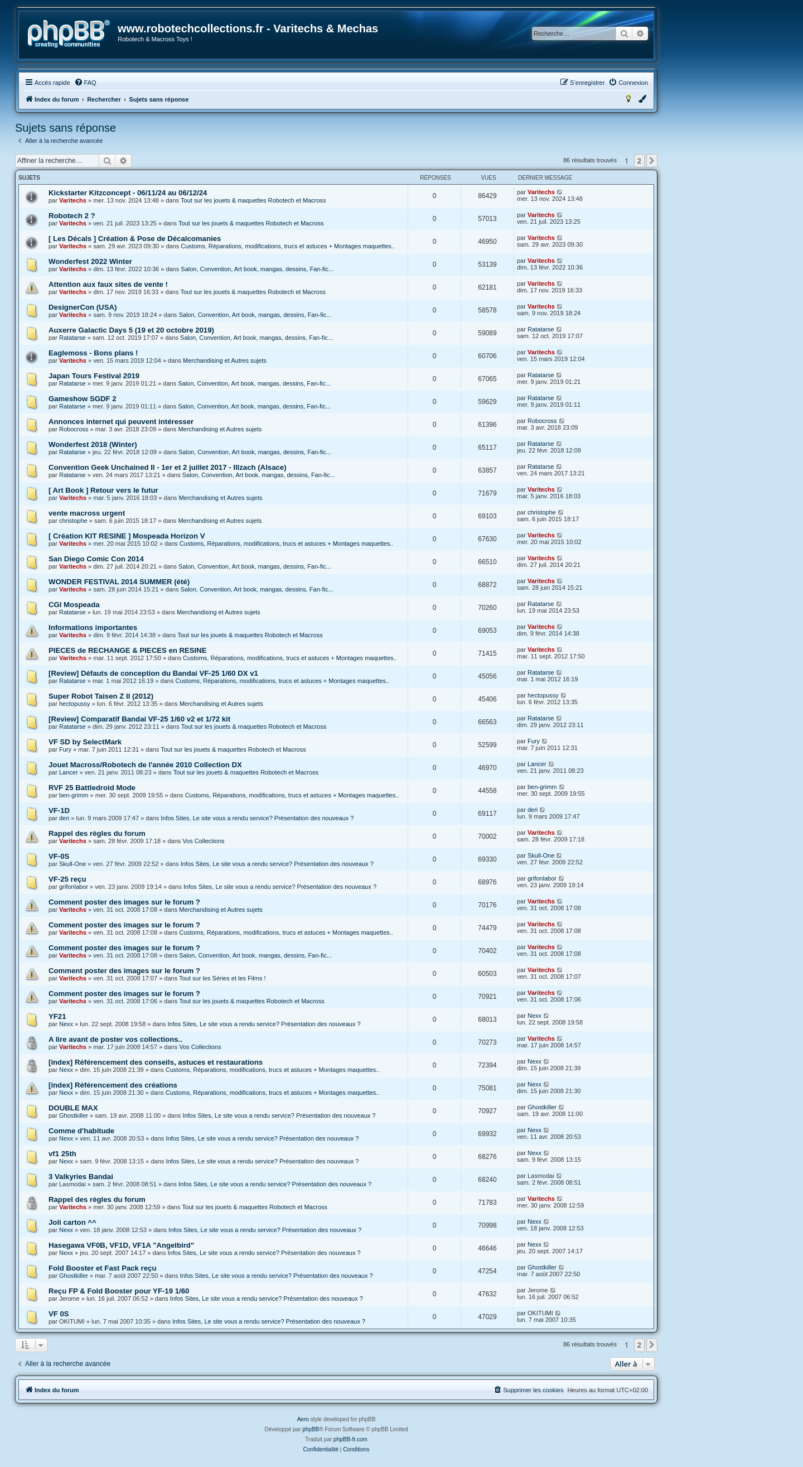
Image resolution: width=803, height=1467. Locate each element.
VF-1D (59, 810)
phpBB (310, 1429)
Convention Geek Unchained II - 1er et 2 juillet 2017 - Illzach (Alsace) (168, 467)
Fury (65, 749)
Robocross (74, 429)
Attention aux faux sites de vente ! (108, 284)
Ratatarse (72, 337)
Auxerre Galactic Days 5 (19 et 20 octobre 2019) (131, 330)
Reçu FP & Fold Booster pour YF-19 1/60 (119, 1291)
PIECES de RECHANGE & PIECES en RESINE (128, 650)
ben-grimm (74, 795)
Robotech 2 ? (72, 215)
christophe (73, 520)
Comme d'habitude (81, 1131)
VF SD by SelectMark (85, 742)
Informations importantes (93, 627)
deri (64, 818)
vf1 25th (62, 1153)
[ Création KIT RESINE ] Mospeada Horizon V (127, 536)
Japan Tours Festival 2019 (94, 376)
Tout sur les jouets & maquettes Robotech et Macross (253, 200)
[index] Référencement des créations (113, 1085)
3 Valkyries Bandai (81, 1176)
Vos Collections (203, 841)
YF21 (57, 1016)
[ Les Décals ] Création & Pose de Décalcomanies (135, 238)
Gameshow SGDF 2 (83, 399)
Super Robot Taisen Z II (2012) (101, 696)
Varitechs (72, 200)
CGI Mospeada (74, 604)
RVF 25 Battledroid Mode (92, 787)
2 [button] (639, 161)
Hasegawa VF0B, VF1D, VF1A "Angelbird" (121, 1245)
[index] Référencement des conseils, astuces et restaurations (156, 1062)
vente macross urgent (87, 513)
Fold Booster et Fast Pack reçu (102, 1268)
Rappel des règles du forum (97, 833)
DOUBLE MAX (73, 1108)
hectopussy (74, 703)
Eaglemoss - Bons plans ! (93, 353)
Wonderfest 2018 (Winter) (93, 444)
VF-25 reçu (67, 879)
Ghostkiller (73, 1115)
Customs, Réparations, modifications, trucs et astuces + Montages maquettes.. (288, 246)
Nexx (66, 1024)
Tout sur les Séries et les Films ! (222, 978)
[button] (651, 160)
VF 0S (59, 1314)
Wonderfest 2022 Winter (90, 261)
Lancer (68, 772)
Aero (303, 1419)
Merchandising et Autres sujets (225, 360)
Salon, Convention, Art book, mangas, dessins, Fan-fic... (257, 269)
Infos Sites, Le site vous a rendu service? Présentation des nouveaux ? (257, 818)
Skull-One (72, 863)
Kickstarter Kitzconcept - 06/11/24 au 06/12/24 (128, 193)
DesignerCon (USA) (83, 307)
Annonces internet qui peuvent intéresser (121, 421)
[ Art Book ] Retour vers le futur (103, 490)
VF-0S (59, 856)
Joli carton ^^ (72, 1222)
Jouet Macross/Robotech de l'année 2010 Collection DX (145, 765)
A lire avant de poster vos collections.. (115, 1039)
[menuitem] (85, 82)
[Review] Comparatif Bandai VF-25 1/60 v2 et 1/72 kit (139, 719)
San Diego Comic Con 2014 (96, 559)
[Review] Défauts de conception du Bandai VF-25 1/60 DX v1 (153, 673)
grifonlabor (73, 886)
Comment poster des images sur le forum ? (124, 902)
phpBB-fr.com (350, 1439)
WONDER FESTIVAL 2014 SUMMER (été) (119, 582)
